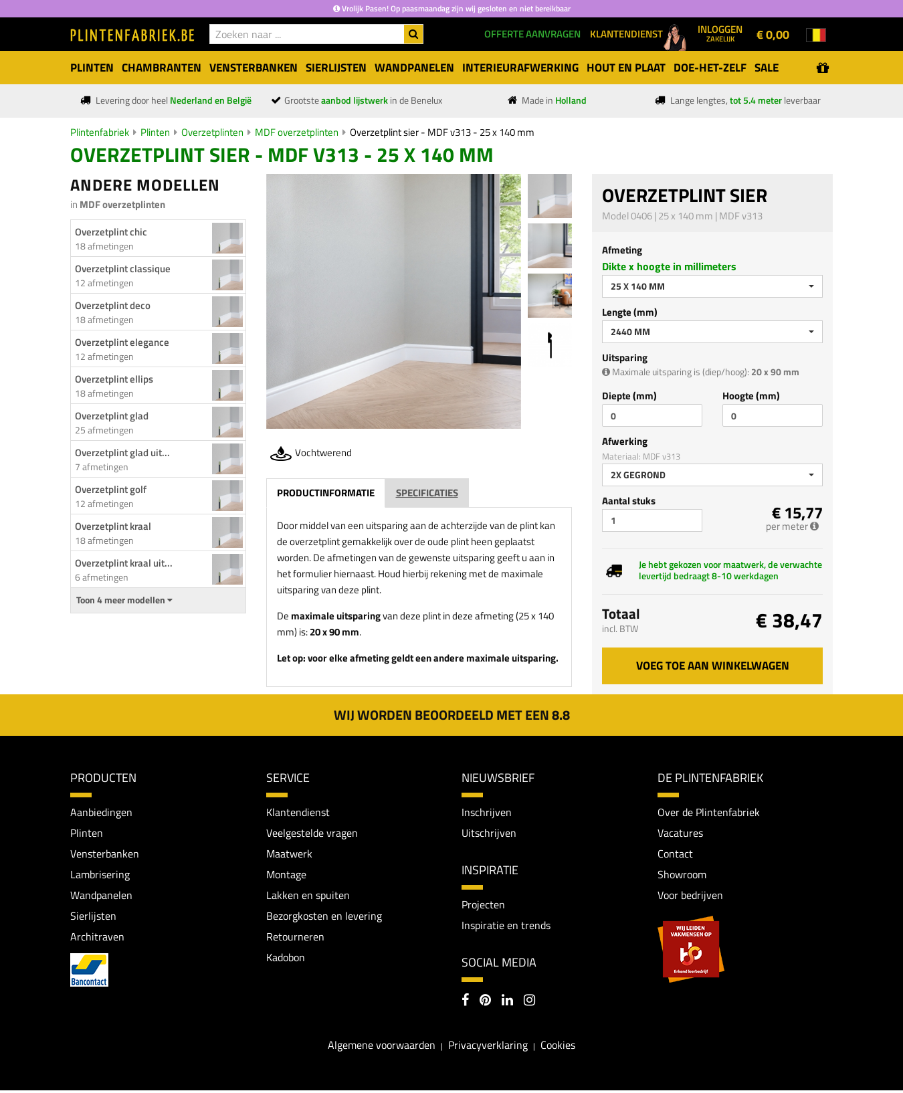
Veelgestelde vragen (311, 833)
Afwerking (624, 441)
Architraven (97, 939)
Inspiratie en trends (506, 926)
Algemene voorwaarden (381, 1047)
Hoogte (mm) (751, 395)
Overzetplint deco (112, 305)
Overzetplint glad (111, 415)
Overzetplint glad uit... (122, 452)
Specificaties (427, 492)
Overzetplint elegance (122, 342)
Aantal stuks (629, 500)
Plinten (155, 132)
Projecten (483, 905)
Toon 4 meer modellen (124, 600)
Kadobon (285, 960)
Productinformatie (326, 492)
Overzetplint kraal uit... (124, 563)
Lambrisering (100, 876)
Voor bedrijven (690, 896)
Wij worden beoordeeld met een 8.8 (452, 714)
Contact (675, 854)
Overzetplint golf (110, 489)
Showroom (682, 876)
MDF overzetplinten (296, 132)
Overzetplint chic (111, 231)
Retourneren (295, 939)
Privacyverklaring (488, 1047)
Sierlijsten (93, 918)
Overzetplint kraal (113, 526)
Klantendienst (298, 812)
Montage (286, 876)
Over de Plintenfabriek (709, 812)
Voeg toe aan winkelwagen (712, 665)
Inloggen (720, 32)
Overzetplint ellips (114, 379)
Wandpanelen (101, 896)
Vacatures (680, 833)
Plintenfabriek (99, 132)
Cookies (557, 1047)
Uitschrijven (489, 833)
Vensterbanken (104, 854)
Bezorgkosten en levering (324, 918)
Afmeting (622, 250)
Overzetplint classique (123, 268)
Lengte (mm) (630, 312)
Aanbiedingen (101, 812)
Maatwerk (289, 854)
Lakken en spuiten (308, 896)
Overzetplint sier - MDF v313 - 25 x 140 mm (442, 132)
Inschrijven (487, 812)
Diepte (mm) (629, 395)
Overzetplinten (212, 132)
